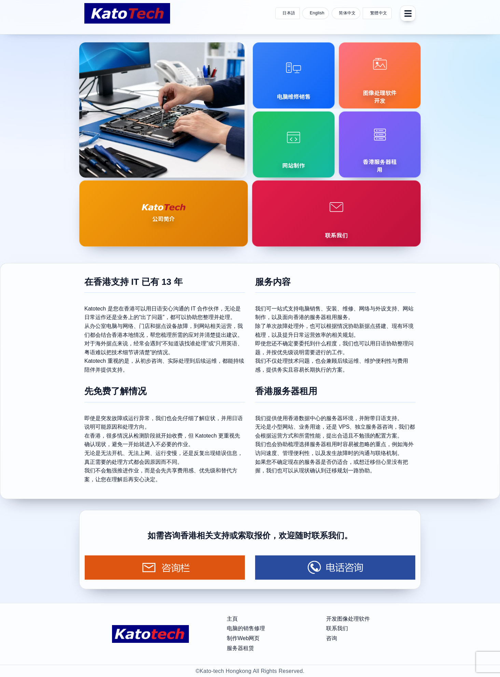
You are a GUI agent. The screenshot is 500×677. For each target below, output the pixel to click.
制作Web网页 (243, 638)
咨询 (331, 638)
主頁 (232, 619)
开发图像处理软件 (348, 619)
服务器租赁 (240, 648)
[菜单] (408, 13)
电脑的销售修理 (246, 628)
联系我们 (337, 628)
